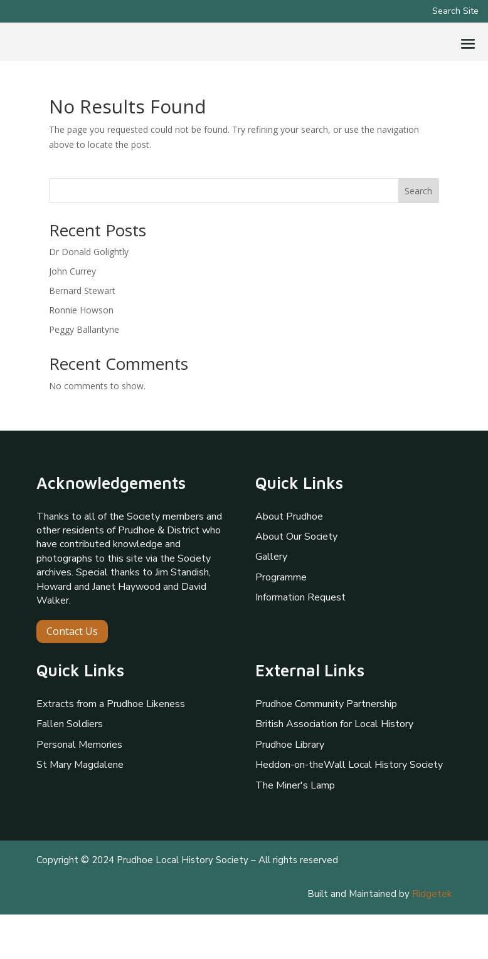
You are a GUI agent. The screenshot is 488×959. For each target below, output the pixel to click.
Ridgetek (432, 938)
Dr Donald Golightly (89, 296)
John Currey (72, 316)
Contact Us (72, 676)
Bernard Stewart (82, 335)
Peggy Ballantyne (84, 373)
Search (418, 235)
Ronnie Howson (81, 354)
